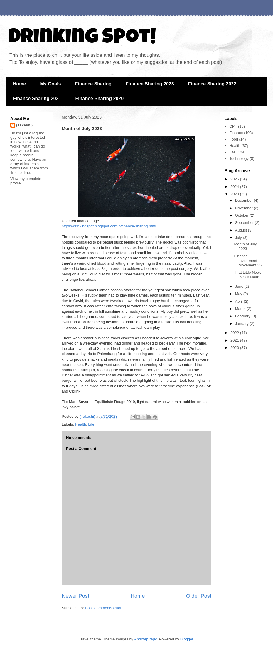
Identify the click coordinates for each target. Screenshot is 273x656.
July (239, 237)
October (242, 215)
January (242, 323)
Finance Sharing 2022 (212, 83)
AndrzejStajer (145, 639)
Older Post (198, 596)
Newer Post (75, 596)
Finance (236, 133)
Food (233, 139)
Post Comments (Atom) (105, 608)
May (239, 294)
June (240, 286)
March (241, 308)
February (243, 316)
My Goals (50, 83)
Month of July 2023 (245, 246)
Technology (239, 158)
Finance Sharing (93, 83)
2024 (235, 186)
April (239, 301)
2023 (235, 194)
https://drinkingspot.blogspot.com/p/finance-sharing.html (109, 226)
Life (91, 424)
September (245, 222)
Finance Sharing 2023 (150, 83)
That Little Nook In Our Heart (247, 274)
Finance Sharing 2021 (37, 98)
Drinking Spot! (82, 38)
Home (19, 83)
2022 (235, 332)
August (241, 230)
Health (80, 424)
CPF (233, 126)
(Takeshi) (24, 125)
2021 (235, 340)
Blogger (186, 639)
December (244, 200)
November (244, 208)
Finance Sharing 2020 (99, 98)
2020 (235, 347)
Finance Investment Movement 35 (248, 260)
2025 (235, 179)
